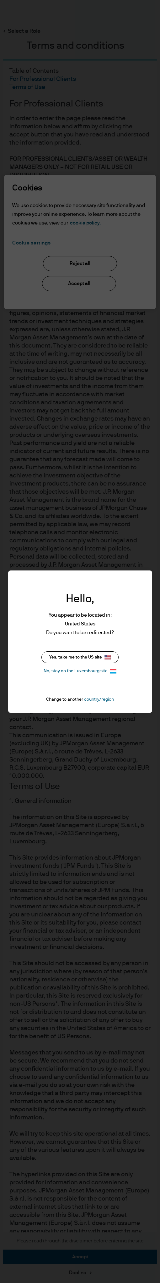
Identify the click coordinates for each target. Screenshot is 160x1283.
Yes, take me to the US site (80, 657)
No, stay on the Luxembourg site (80, 671)
